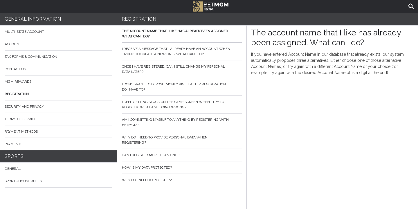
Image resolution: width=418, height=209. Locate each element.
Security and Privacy (24, 107)
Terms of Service (58, 119)
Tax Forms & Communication (58, 57)
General (13, 169)
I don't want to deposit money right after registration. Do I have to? (182, 86)
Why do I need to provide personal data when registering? (182, 140)
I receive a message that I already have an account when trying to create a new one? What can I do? (182, 51)
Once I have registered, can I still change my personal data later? (182, 69)
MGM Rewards (18, 82)
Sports (14, 156)
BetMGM (210, 6)
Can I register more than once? (182, 155)
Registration (17, 94)
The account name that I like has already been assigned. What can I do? (182, 33)
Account (58, 44)
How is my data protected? (182, 167)
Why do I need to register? (182, 180)
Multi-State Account (24, 32)
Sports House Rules (23, 181)
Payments (58, 144)
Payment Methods (58, 131)
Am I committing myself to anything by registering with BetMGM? (182, 122)
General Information (33, 19)
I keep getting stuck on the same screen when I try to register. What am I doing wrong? (182, 104)
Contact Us (58, 69)
